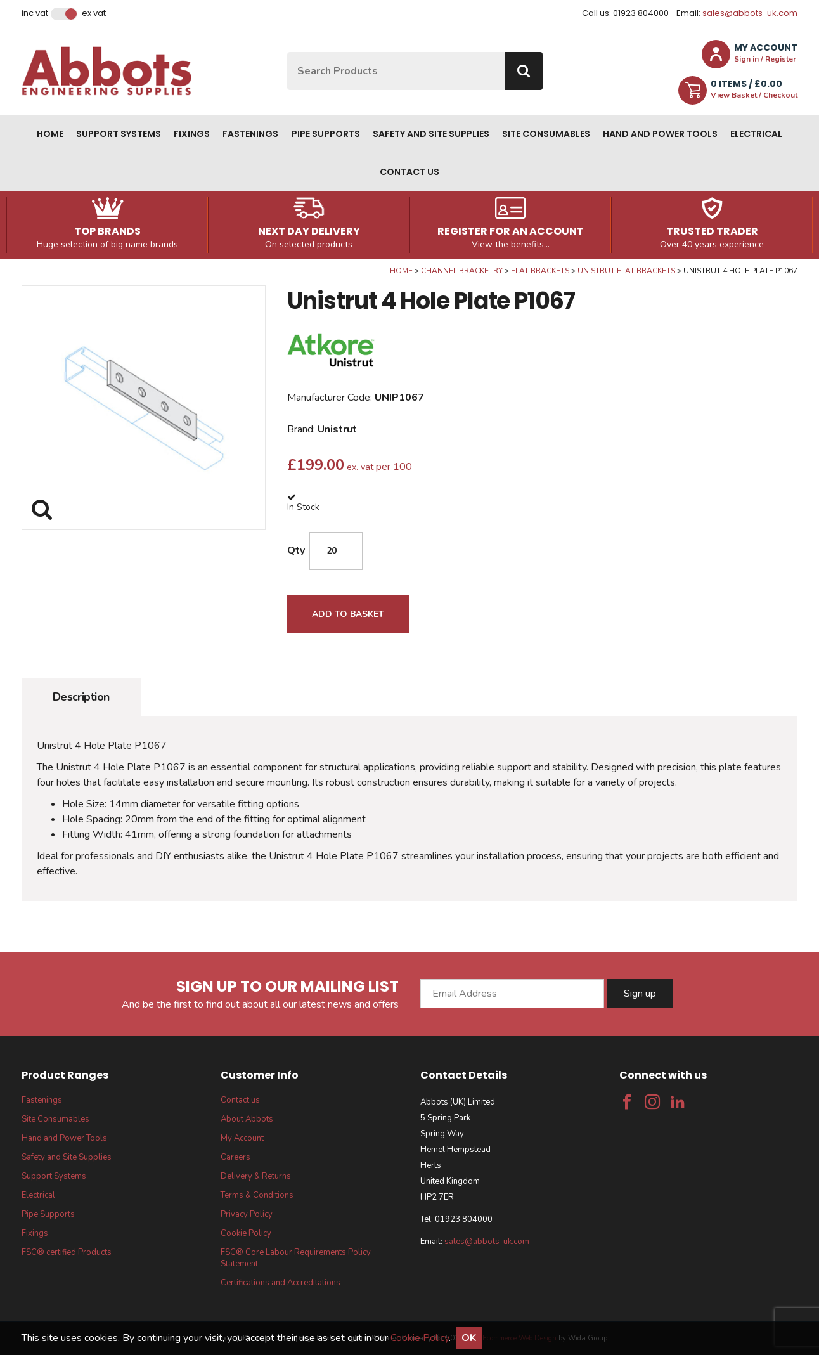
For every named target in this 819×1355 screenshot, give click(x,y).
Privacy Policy (247, 1214)
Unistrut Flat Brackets (626, 271)
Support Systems (118, 133)
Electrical (756, 133)
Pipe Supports (326, 133)
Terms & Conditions (257, 1195)
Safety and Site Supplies (431, 133)
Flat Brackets (540, 271)
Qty (296, 550)
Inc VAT (35, 13)
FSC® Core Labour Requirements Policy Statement (296, 1258)
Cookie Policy (246, 1233)
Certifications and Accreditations (280, 1282)
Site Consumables (546, 133)
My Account (242, 1138)
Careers (235, 1157)
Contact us (409, 171)
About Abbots (247, 1119)
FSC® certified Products (67, 1252)
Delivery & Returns (256, 1176)
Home (50, 133)
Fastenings (250, 133)
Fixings (192, 133)
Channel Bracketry (462, 271)
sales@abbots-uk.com (749, 13)
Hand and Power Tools (660, 133)
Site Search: (287, 52)
